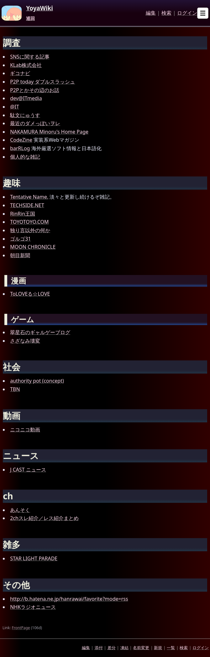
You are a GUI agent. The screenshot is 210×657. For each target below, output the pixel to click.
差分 (112, 647)
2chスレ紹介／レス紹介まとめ (44, 518)
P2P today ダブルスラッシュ (42, 81)
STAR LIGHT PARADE (33, 558)
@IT (14, 106)
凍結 (124, 647)
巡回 (30, 18)
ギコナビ (20, 73)
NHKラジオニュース (33, 607)
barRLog (20, 148)
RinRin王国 (22, 213)
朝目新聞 (20, 255)
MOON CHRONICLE (32, 246)
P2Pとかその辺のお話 (34, 90)
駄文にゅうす (25, 115)
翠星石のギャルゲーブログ (40, 332)
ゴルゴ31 (20, 238)
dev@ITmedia (26, 98)
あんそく (20, 510)
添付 (99, 647)
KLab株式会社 (26, 65)
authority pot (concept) (37, 380)
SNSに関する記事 (30, 56)
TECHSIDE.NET (27, 205)
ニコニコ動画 (25, 429)
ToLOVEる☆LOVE (30, 293)
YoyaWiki (39, 8)
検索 (166, 13)
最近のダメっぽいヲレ (35, 123)
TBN (15, 389)
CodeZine (21, 139)
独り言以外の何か (30, 230)
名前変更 (141, 647)
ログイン (187, 13)
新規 (158, 647)
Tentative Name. (29, 196)
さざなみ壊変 (25, 340)
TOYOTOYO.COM (29, 221)
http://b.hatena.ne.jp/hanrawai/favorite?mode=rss (69, 598)
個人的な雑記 (25, 156)
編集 (151, 13)
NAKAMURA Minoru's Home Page (49, 131)
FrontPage (21, 627)
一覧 (171, 647)
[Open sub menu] (202, 13)
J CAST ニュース (28, 469)
